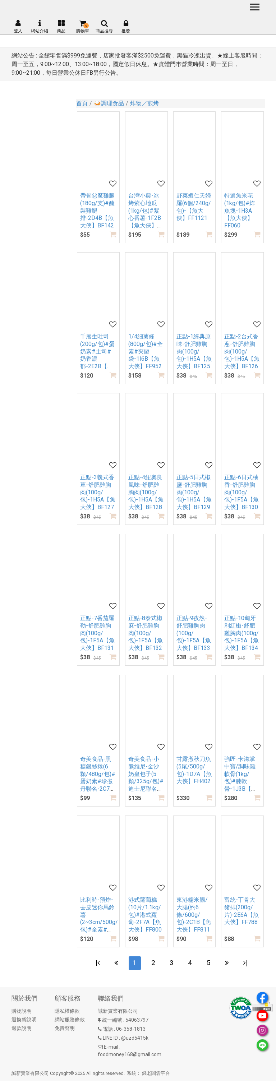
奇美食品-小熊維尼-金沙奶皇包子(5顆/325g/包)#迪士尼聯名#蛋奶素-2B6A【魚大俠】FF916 (146, 785)
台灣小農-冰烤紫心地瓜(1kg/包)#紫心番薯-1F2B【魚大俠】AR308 (144, 214)
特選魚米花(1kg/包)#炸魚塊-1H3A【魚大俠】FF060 (239, 210)
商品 (61, 26)
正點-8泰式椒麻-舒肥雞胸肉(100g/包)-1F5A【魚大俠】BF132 (145, 633)
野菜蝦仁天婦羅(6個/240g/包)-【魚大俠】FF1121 (193, 206)
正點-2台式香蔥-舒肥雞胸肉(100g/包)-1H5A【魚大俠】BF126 (241, 351)
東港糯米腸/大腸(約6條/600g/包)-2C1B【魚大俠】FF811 (193, 914)
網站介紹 (39, 26)
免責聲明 (65, 1029)
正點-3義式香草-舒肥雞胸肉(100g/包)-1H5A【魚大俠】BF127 (97, 492)
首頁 (82, 103)
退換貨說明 (24, 1020)
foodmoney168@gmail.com (129, 1055)
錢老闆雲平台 (156, 1074)
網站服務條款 (70, 1020)
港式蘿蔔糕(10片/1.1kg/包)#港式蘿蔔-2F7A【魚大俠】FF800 (145, 914)
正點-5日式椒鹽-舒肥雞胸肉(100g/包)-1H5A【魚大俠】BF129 (194, 492)
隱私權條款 (67, 1012)
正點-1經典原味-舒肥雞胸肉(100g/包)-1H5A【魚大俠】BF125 (194, 351)
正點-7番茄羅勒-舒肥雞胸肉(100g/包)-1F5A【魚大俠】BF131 (97, 633)
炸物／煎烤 (144, 103)
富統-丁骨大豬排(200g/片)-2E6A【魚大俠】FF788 (241, 910)
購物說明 (22, 1012)
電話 (108, 1030)
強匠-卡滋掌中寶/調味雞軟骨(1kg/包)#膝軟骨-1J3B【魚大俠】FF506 (241, 778)
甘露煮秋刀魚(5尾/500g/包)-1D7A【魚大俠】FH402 (194, 770)
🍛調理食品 (109, 103)
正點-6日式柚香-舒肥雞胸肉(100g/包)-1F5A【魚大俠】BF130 (241, 492)
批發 (125, 26)
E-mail (111, 1047)
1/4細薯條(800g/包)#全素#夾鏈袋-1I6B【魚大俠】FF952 (145, 351)
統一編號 (112, 1021)
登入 (18, 26)
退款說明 (22, 1029)
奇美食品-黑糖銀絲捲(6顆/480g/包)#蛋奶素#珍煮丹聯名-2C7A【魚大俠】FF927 (97, 781)
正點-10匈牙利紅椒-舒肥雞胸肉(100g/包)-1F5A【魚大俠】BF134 (241, 633)
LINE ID (110, 1038)
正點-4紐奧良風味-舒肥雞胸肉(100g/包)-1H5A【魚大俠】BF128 (146, 492)
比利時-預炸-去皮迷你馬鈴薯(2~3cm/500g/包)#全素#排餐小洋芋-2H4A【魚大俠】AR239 (99, 926)
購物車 (82, 26)
